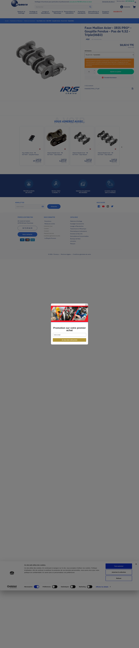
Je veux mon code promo (69, 340)
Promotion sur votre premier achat (69, 329)
